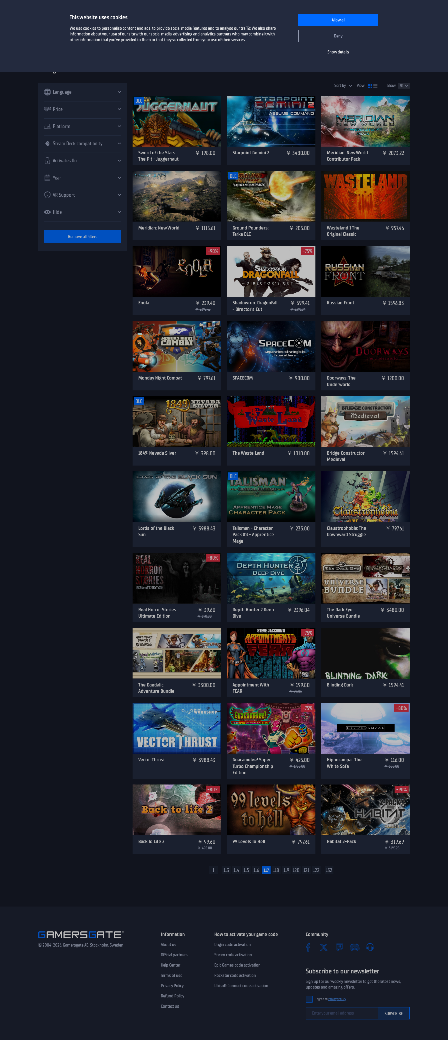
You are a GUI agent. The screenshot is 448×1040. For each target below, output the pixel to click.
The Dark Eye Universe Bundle (343, 612)
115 (246, 870)
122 (316, 870)
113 (226, 870)
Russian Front (340, 303)
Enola (143, 303)
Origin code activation (232, 944)
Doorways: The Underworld (341, 381)
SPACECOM (243, 378)
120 (296, 870)
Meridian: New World (158, 228)
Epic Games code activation (237, 965)
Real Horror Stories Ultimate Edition (157, 612)
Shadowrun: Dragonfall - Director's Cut (255, 306)
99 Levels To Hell (249, 841)
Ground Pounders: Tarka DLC (251, 231)
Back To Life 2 (151, 841)
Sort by (340, 85)
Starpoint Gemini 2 (251, 152)
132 (329, 870)
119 (286, 870)
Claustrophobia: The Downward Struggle (346, 531)
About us (168, 944)
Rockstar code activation (235, 975)
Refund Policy (172, 996)
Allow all (338, 20)
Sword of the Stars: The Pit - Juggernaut (158, 155)
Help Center (170, 965)
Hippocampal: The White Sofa (344, 762)
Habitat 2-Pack (341, 841)
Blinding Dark (340, 685)
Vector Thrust (151, 759)
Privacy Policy (172, 986)
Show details (338, 52)
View (361, 85)
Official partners (174, 955)
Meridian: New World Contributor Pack (347, 155)
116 (256, 870)
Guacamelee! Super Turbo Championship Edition (253, 766)
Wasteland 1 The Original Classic (343, 231)
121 (306, 870)
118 (276, 870)
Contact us (170, 1006)
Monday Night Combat (160, 378)
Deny (338, 36)
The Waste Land (248, 453)
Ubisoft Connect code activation (241, 986)
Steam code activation (233, 955)
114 (236, 870)
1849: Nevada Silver (157, 453)
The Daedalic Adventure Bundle (156, 688)
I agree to (330, 999)
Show (391, 85)
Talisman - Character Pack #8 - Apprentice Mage (253, 534)
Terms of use (171, 975)
